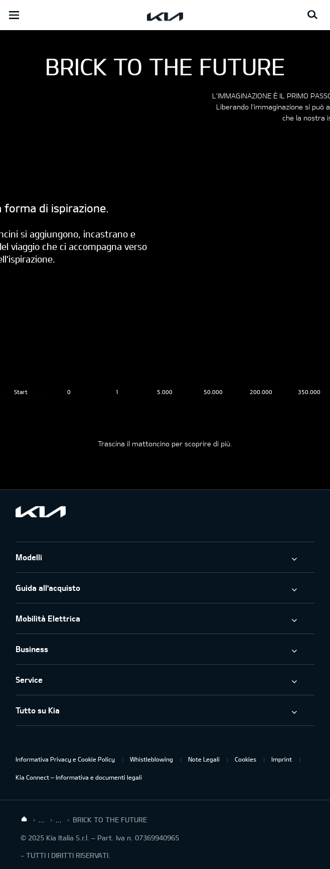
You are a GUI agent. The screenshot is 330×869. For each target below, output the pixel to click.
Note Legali (204, 759)
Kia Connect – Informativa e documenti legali (79, 777)
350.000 (309, 392)
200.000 (261, 392)
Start (21, 392)
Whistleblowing (151, 759)
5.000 (165, 392)
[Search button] (312, 15)
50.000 (213, 392)
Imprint (281, 759)
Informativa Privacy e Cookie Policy (65, 759)
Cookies (245, 759)
